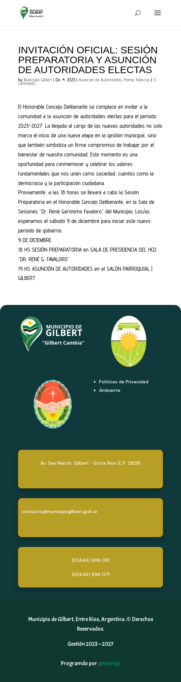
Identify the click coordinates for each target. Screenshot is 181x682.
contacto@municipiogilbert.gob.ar (59, 511)
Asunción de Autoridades (100, 79)
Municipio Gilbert (38, 79)
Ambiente (109, 390)
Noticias (143, 79)
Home (129, 79)
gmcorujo (109, 663)
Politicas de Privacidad (123, 382)
